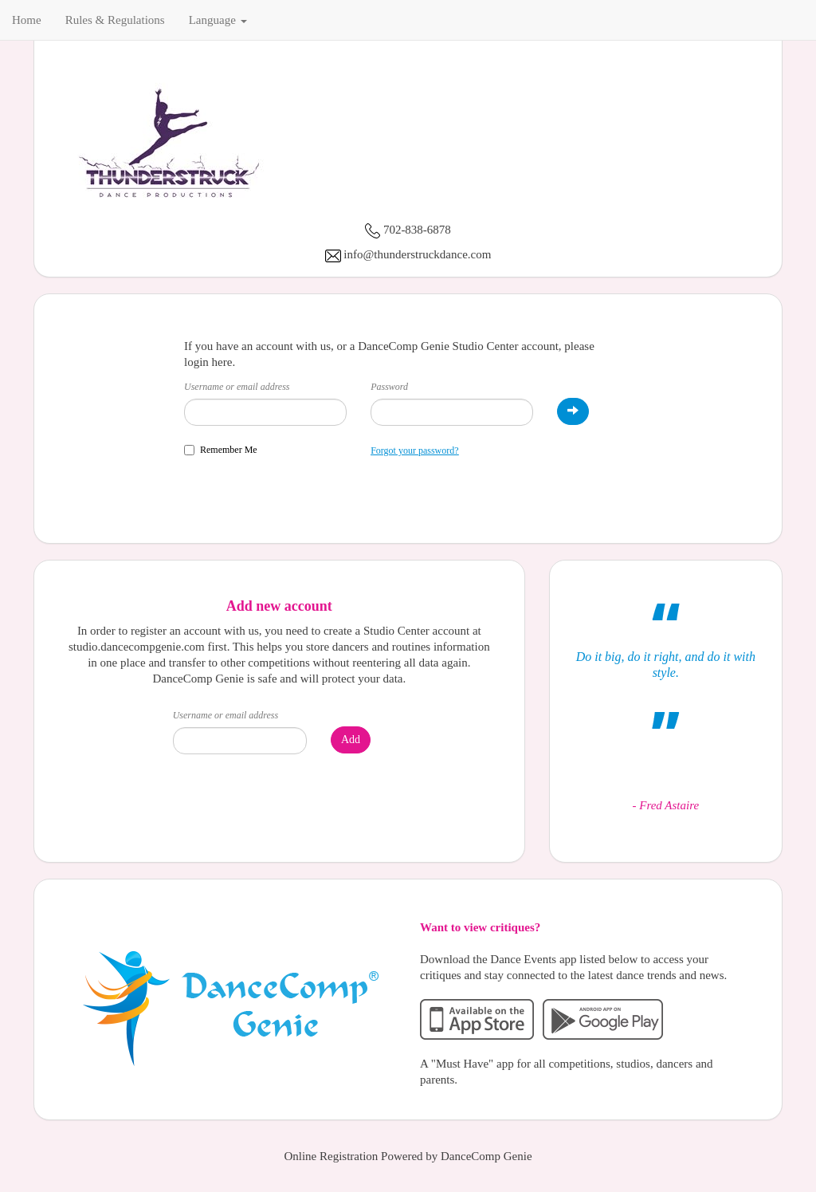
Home (26, 20)
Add (350, 739)
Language (218, 20)
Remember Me (220, 449)
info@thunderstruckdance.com (417, 254)
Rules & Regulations (115, 20)
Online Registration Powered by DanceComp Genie (408, 1156)
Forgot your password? (414, 450)
